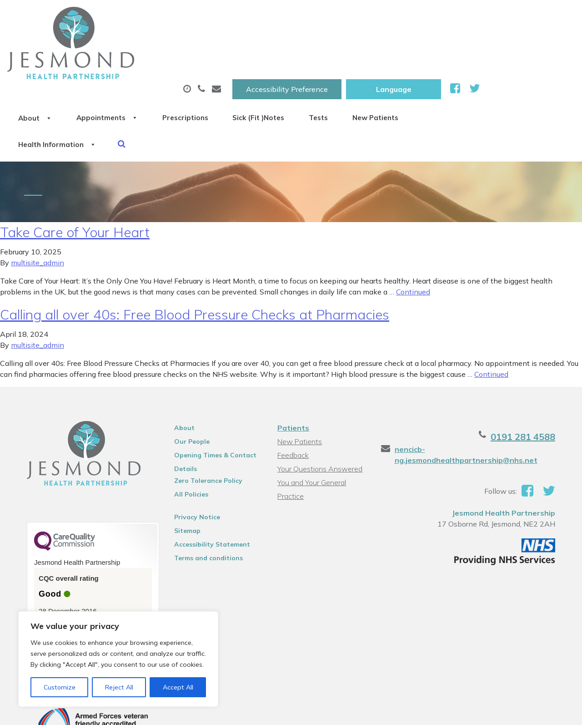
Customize (59, 687)
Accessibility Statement (210, 486)
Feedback (293, 396)
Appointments (214, 45)
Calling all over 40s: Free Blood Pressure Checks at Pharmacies (194, 255)
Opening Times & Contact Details (213, 397)
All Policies (189, 435)
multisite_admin (37, 203)
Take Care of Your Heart (75, 173)
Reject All (119, 687)
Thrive (551, 711)
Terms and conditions (206, 499)
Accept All (178, 687)
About (133, 45)
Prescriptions (303, 45)
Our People (189, 383)
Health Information (156, 76)
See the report (60, 568)
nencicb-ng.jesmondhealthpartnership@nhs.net (467, 396)
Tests (457, 45)
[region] (118, 659)
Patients (293, 369)
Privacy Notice (195, 458)
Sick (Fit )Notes (387, 45)
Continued (413, 233)
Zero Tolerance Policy (206, 422)
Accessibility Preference (381, 16)
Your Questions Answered (319, 410)
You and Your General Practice (311, 425)
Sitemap (185, 472)
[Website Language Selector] (488, 17)
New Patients (525, 45)
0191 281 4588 (528, 378)
